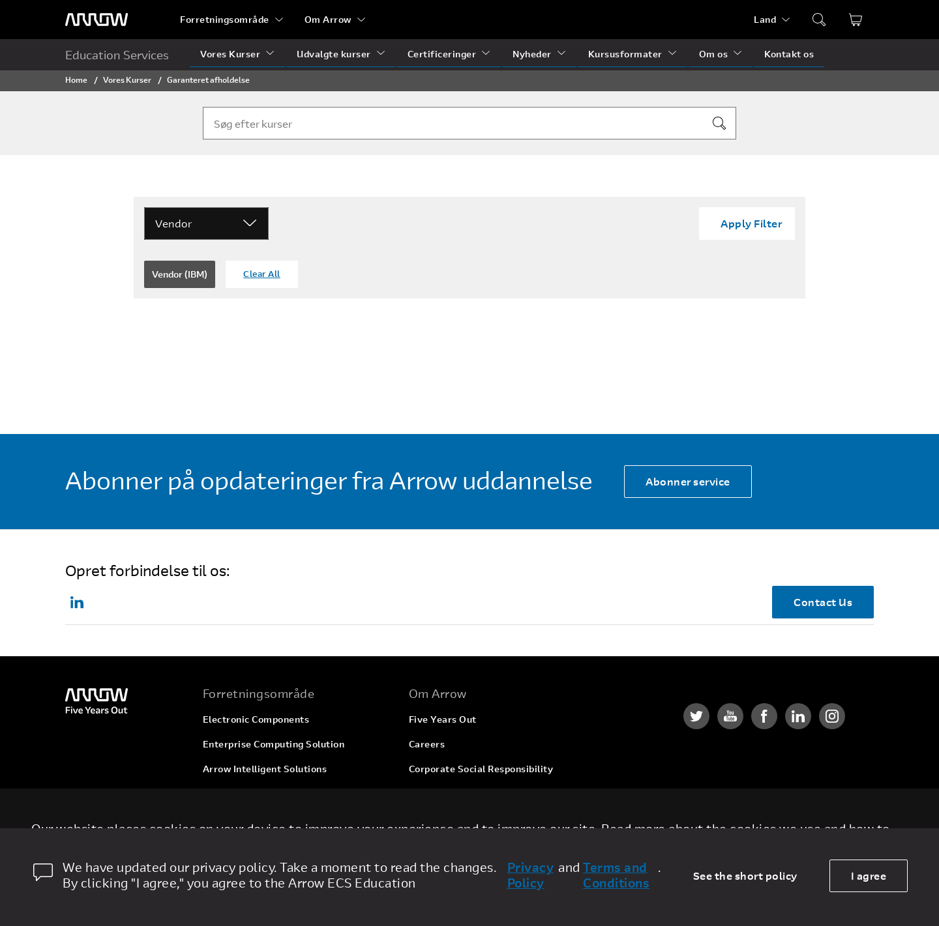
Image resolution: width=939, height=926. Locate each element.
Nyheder (532, 54)
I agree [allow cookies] (869, 875)
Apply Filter (751, 223)
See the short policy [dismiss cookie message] (745, 875)
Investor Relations (451, 793)
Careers (427, 744)
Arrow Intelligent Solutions (265, 768)
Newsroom (433, 818)
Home (76, 79)
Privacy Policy (530, 875)
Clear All (261, 274)
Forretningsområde (224, 19)
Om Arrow (328, 19)
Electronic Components (256, 719)
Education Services (117, 55)
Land (765, 19)
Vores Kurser (230, 54)
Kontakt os (789, 54)
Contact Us (823, 602)
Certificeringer (442, 54)
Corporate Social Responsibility (481, 768)
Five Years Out (443, 719)
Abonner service (688, 481)
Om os (713, 54)
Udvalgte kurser (334, 54)
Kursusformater (625, 54)
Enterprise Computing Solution (274, 744)
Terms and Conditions (616, 875)
